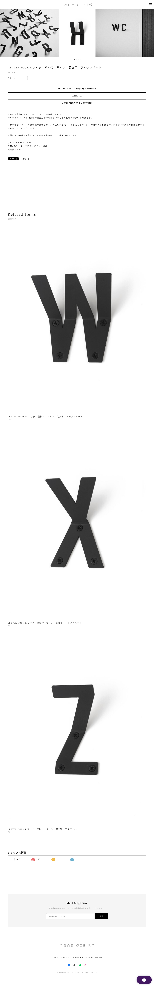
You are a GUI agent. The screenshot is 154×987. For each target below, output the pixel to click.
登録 (101, 916)
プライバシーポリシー (61, 957)
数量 (10, 78)
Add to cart (77, 96)
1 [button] (74, 59)
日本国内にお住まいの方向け (77, 103)
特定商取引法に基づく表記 (83, 957)
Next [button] (149, 33)
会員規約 (98, 957)
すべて (17, 859)
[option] (77, 33)
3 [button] (78, 59)
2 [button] (76, 59)
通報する (26, 159)
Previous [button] (4, 33)
